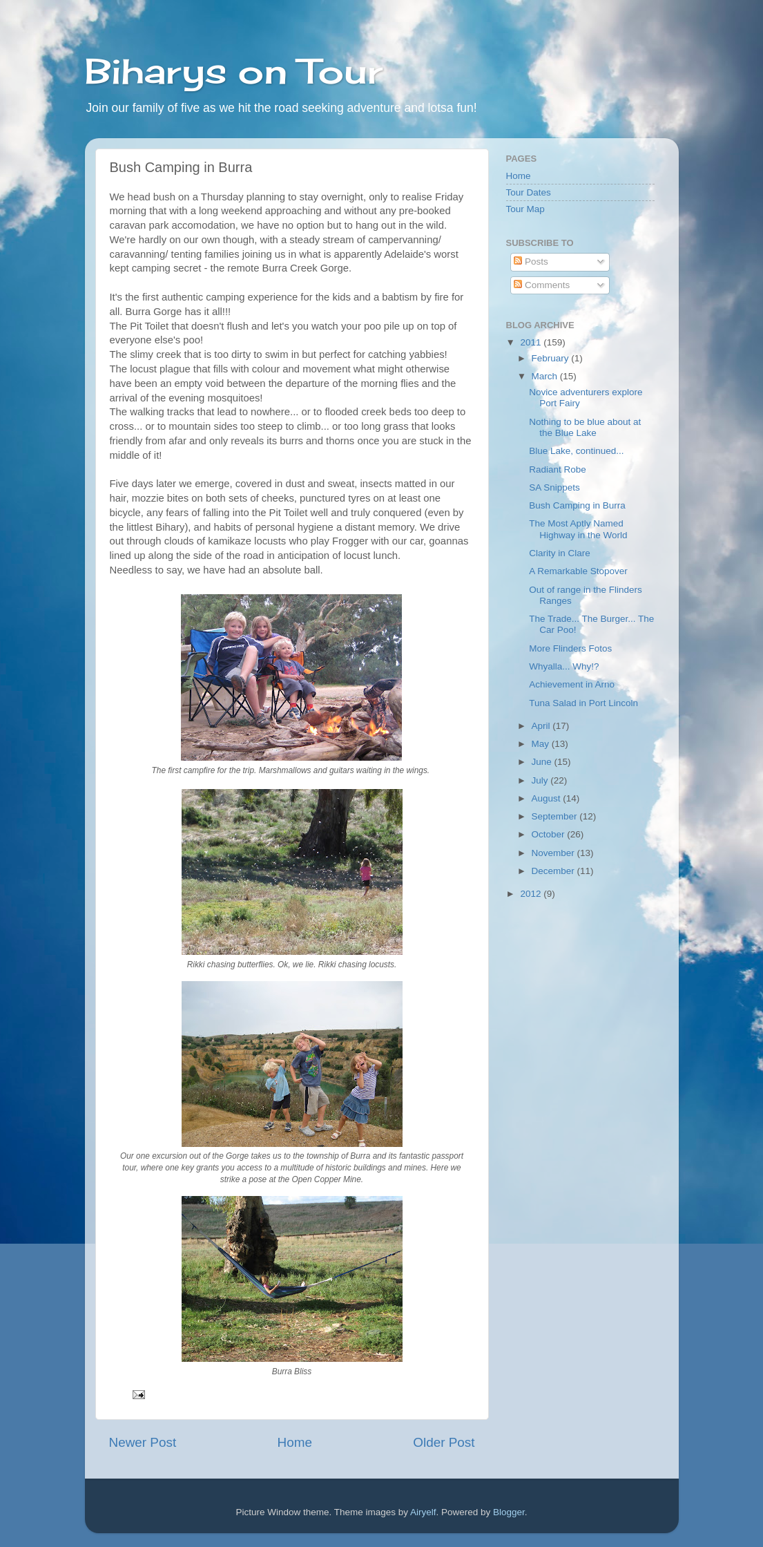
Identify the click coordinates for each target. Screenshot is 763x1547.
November (554, 853)
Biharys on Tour (234, 71)
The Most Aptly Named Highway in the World (578, 529)
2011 (531, 342)
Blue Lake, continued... (576, 451)
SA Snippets (554, 487)
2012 (531, 894)
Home (295, 1442)
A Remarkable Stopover (578, 571)
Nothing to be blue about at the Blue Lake (585, 427)
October (550, 834)
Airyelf (423, 1512)
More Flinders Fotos (570, 648)
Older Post (443, 1442)
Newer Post (143, 1442)
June (543, 762)
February (552, 358)
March (546, 376)
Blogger (509, 1512)
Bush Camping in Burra (577, 505)
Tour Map (525, 209)
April (542, 726)
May (542, 744)
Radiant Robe (557, 469)
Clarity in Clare (559, 553)
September (556, 816)
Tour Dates (528, 192)
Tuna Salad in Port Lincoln (583, 703)
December (554, 871)
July (541, 780)
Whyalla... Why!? (564, 666)
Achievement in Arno (572, 684)
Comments (542, 285)
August (547, 798)
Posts (531, 261)
